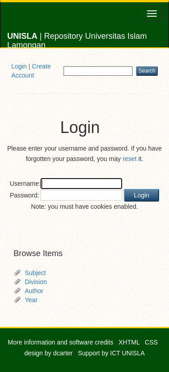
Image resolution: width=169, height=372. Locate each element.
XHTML (129, 342)
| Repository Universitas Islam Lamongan (77, 39)
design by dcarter (48, 353)
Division (36, 281)
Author (34, 290)
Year (31, 299)
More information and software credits (60, 342)
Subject (35, 272)
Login (19, 66)
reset (130, 158)
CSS (151, 342)
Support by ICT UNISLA (111, 353)
